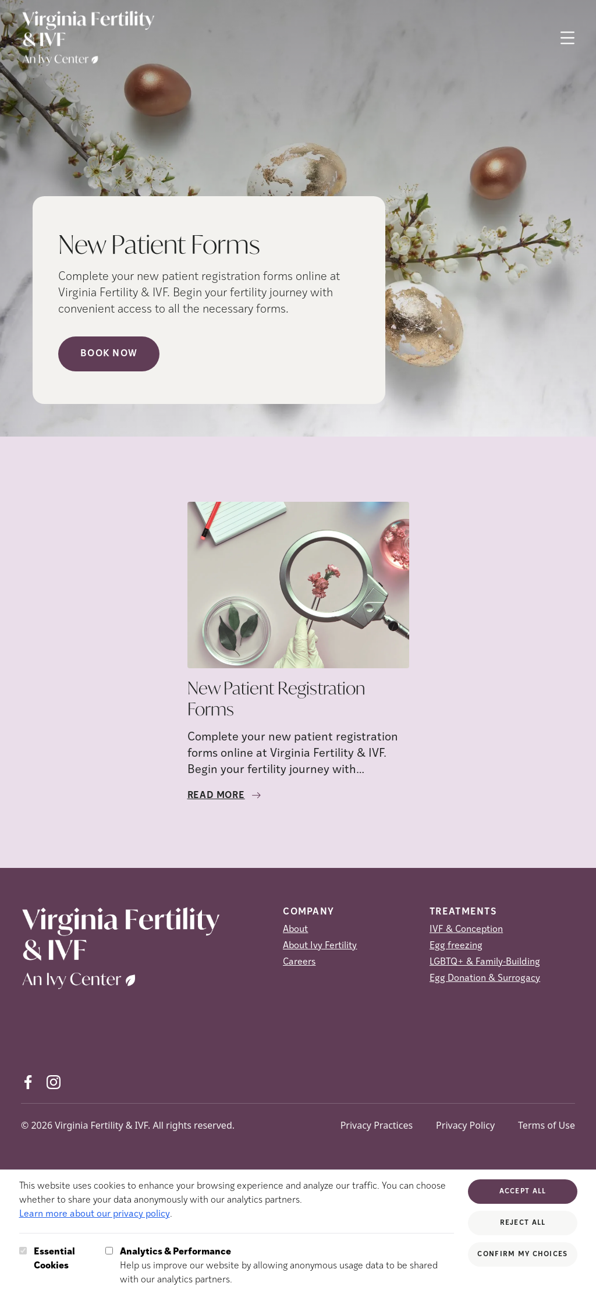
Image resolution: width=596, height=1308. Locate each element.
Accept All (523, 1191)
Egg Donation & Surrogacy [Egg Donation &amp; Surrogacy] (485, 978)
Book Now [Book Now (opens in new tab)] (108, 354)
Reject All (523, 1223)
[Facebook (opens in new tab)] (28, 1082)
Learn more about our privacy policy (94, 1214)
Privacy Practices (376, 1125)
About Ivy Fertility (320, 946)
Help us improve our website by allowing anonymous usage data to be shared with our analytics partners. (287, 1265)
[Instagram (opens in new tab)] (54, 1082)
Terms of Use (546, 1125)
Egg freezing (456, 946)
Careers (299, 962)
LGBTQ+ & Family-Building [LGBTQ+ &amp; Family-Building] (485, 962)
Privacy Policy (465, 1125)
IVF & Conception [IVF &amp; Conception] (466, 929)
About (295, 929)
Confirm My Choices (522, 1254)
